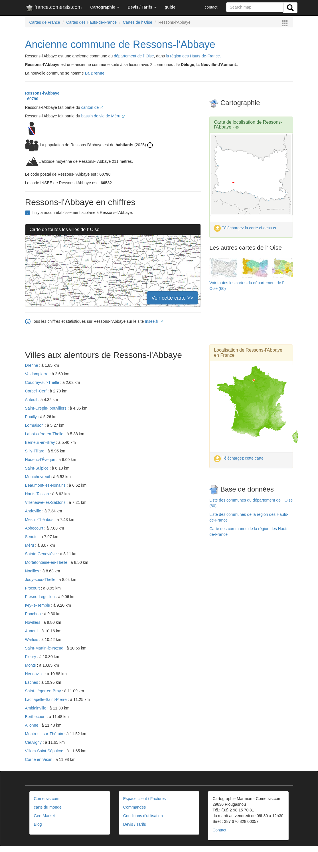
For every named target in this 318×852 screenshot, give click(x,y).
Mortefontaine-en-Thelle (47, 562)
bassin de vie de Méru (103, 116)
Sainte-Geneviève (41, 554)
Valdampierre (37, 374)
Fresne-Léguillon (40, 596)
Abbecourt (34, 528)
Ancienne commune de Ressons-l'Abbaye (120, 44)
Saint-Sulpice (37, 468)
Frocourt (33, 588)
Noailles (32, 571)
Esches (32, 682)
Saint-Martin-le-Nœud (44, 648)
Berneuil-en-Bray (40, 442)
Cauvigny (34, 742)
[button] (104, 7)
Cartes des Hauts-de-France (91, 22)
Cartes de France (44, 22)
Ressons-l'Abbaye (42, 93)
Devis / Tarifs (134, 824)
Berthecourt (36, 716)
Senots (32, 536)
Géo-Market (44, 815)
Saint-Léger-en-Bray (43, 691)
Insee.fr (154, 321)
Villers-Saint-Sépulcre (44, 751)
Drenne (32, 365)
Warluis (32, 639)
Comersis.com (46, 798)
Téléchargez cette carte (239, 458)
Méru (30, 545)
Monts (31, 665)
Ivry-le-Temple (38, 605)
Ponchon (33, 614)
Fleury (31, 656)
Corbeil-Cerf (36, 391)
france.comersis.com (53, 8)
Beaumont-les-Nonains (46, 485)
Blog (38, 824)
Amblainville (36, 708)
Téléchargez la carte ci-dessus (245, 228)
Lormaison (35, 425)
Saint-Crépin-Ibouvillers (46, 408)
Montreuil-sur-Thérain (44, 733)
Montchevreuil (38, 476)
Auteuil (32, 399)
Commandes (134, 807)
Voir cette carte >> (172, 298)
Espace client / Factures (144, 798)
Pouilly (31, 416)
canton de (92, 107)
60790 (32, 99)
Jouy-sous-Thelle (41, 579)
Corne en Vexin (39, 759)
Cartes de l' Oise (137, 22)
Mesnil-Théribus (39, 519)
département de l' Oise (134, 56)
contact (210, 7)
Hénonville (35, 673)
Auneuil (32, 631)
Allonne (32, 725)
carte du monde (48, 807)
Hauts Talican (37, 494)
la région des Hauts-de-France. (193, 56)
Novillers (33, 622)
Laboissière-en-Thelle (45, 434)
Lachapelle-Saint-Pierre (46, 699)
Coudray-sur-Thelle (42, 382)
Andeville (33, 511)
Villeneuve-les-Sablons (46, 502)
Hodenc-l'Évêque (40, 459)
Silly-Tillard (35, 451)
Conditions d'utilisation (143, 815)
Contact (219, 830)
